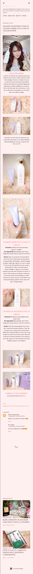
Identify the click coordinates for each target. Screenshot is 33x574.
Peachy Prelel (9, 6)
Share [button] (4, 403)
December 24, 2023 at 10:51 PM (17, 426)
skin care (26, 406)
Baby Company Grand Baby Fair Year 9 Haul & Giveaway (16, 521)
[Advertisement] (16, 477)
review (22, 406)
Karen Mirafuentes (13, 414)
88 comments (10, 525)
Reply (10, 421)
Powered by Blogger (16, 569)
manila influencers (15, 406)
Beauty (18, 16)
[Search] (29, 2)
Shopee (23, 396)
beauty (8, 406)
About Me (11, 16)
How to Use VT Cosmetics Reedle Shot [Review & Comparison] (14, 552)
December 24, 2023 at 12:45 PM (17, 416)
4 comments (10, 557)
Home (5, 16)
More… (24, 16)
